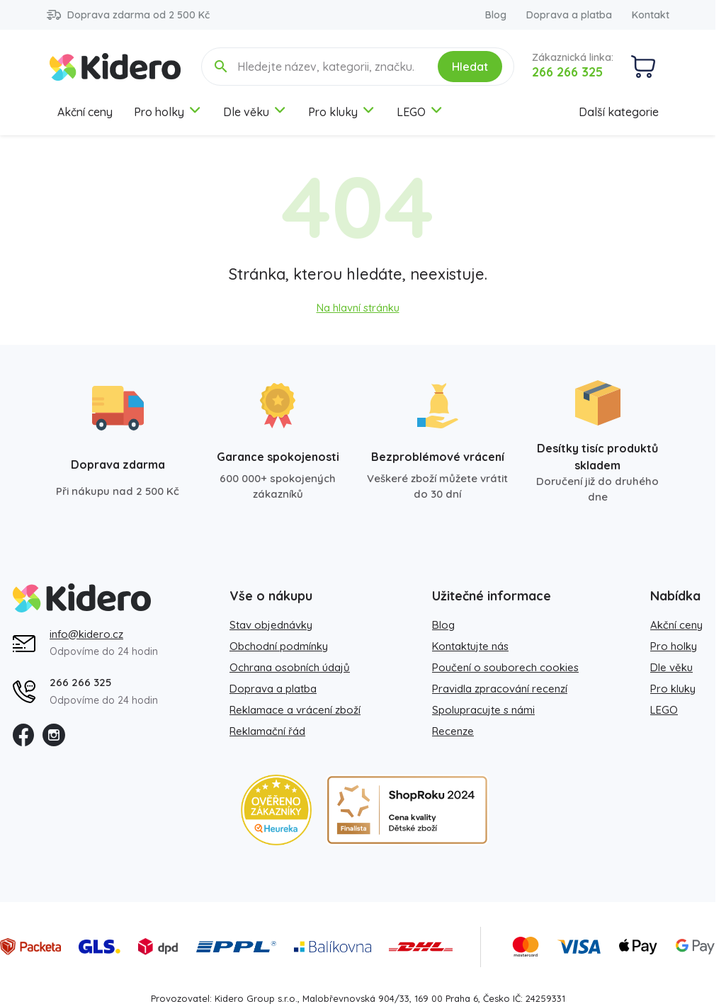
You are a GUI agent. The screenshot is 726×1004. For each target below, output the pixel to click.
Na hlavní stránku (358, 307)
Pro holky (168, 112)
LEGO (420, 112)
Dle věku (255, 112)
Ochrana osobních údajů (289, 667)
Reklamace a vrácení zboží (295, 710)
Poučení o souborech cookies (505, 667)
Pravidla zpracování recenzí (499, 688)
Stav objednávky (270, 625)
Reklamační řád (267, 731)
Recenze (453, 731)
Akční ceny (85, 112)
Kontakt (650, 14)
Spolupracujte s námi (483, 710)
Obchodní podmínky (278, 646)
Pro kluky (341, 112)
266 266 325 (567, 72)
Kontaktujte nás (470, 646)
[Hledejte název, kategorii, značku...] (327, 66)
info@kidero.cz (86, 634)
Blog (495, 14)
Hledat (470, 66)
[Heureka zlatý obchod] (276, 810)
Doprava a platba (569, 14)
